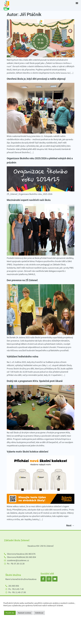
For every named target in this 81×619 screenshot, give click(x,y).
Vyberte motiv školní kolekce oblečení (27, 451)
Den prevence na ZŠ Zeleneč (22, 280)
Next (70, 525)
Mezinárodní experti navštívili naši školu (29, 200)
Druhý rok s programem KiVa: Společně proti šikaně (35, 381)
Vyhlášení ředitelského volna (22, 356)
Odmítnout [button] (39, 613)
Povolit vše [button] (10, 613)
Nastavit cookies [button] (24, 613)
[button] (77, 3)
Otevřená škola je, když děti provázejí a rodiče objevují (36, 79)
